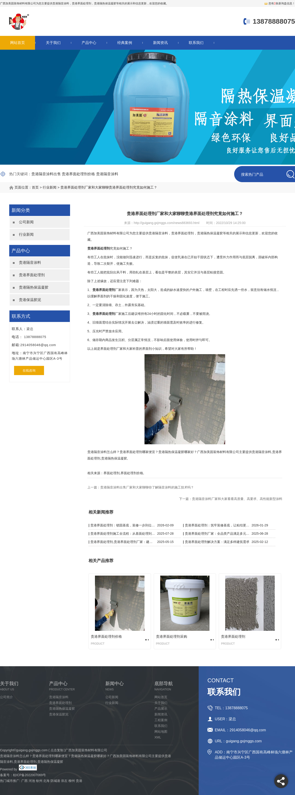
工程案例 (160, 720)
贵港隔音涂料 (61, 3)
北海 (46, 781)
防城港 (55, 781)
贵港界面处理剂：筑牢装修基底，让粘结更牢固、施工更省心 (217, 525)
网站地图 (160, 731)
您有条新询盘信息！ (279, 3)
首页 (35, 187)
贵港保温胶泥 (30, 300)
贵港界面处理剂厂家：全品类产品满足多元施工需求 (217, 533)
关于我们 (53, 43)
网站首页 (17, 43)
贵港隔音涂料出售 (46, 174)
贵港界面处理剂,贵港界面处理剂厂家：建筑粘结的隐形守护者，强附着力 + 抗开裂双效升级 (122, 542)
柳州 (71, 781)
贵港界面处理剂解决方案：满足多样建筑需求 (217, 542)
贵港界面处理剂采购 (171, 636)
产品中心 (89, 43)
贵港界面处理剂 (32, 275)
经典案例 (124, 43)
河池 (32, 781)
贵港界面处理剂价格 (78, 174)
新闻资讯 (160, 43)
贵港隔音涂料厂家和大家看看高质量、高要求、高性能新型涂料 (237, 499)
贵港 (79, 781)
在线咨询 (29, 370)
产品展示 (160, 708)
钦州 (39, 781)
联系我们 (196, 43)
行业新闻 (49, 187)
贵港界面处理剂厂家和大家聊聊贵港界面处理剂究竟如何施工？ (108, 187)
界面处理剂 (111, 473)
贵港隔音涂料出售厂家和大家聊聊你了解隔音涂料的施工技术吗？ (147, 487)
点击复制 (56, 750)
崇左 (64, 781)
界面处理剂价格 (132, 473)
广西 (24, 781)
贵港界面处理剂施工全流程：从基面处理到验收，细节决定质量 (122, 533)
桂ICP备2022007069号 (29, 775)
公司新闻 (26, 222)
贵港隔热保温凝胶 (33, 287)
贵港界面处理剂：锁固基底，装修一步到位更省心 (122, 525)
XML (157, 737)
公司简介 (6, 697)
